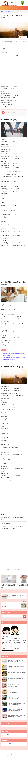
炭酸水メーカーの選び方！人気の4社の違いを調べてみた (14, 6)
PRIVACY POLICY (13, 754)
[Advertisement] (14, 70)
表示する (13, 112)
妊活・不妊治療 (16, 569)
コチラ (13, 646)
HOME (14, 752)
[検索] (24, 616)
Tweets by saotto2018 (6, 743)
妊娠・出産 (9, 569)
